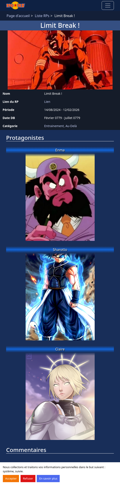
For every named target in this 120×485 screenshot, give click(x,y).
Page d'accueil (18, 15)
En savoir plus (48, 478)
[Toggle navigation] (108, 5)
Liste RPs (42, 15)
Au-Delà (71, 126)
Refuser (28, 478)
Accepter (11, 478)
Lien (47, 102)
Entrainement (54, 126)
